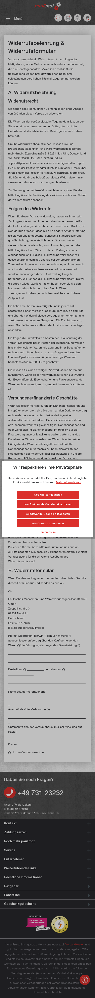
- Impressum (48, 532)
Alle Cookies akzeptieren (48, 523)
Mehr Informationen (68, 482)
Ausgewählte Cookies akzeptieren (48, 513)
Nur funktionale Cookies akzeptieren (48, 504)
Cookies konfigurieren (48, 494)
